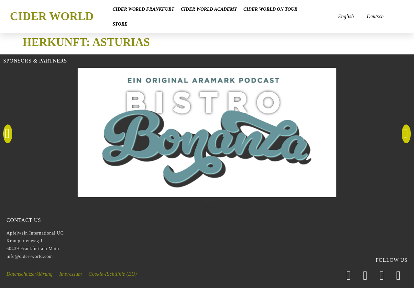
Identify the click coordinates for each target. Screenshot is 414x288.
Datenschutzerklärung (29, 274)
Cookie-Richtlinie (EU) (113, 274)
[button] (7, 134)
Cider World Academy (209, 9)
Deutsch (375, 16)
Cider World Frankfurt (143, 9)
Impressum (70, 274)
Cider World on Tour (270, 9)
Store (120, 24)
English (346, 16)
